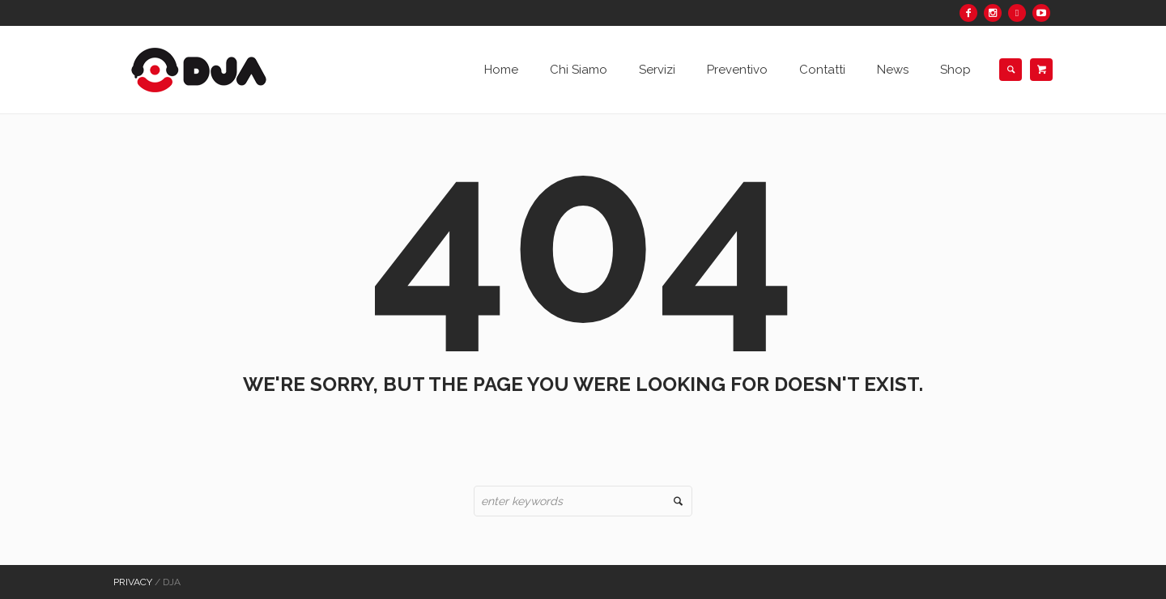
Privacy (132, 582)
